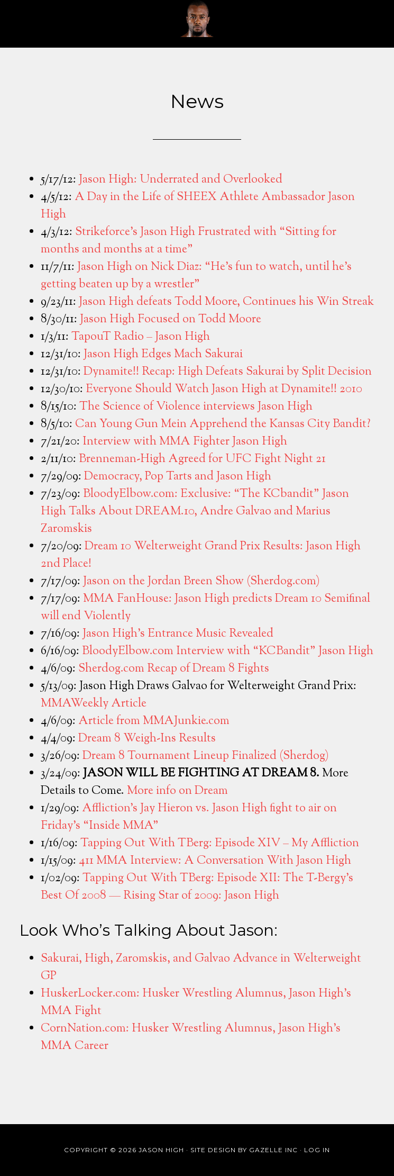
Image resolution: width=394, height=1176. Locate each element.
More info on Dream (177, 791)
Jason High (197, 18)
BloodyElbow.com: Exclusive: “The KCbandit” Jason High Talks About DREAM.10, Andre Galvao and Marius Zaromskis (195, 512)
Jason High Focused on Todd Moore (170, 319)
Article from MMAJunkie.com (154, 721)
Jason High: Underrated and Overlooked (180, 179)
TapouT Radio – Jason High (140, 337)
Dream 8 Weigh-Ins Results (147, 738)
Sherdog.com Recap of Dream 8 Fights (173, 669)
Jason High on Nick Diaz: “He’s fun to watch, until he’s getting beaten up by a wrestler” (196, 276)
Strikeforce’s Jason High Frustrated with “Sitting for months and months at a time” (188, 241)
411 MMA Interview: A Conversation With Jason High (215, 861)
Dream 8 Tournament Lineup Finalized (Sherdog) (206, 756)
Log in (317, 1150)
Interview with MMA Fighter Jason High (185, 441)
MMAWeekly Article (93, 703)
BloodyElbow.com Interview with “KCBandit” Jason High (227, 651)
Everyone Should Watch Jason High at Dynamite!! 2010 (224, 389)
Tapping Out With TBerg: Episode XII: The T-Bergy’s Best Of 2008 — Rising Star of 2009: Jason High (197, 887)
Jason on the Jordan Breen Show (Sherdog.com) (201, 581)
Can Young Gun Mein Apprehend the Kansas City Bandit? (223, 424)
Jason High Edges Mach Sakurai (163, 354)
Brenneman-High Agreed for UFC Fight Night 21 (202, 459)
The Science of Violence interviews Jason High (196, 407)
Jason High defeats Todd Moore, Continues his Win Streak (226, 302)
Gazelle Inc (273, 1150)
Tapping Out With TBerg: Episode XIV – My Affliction (219, 843)
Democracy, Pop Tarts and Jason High (177, 476)
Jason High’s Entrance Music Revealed (178, 634)
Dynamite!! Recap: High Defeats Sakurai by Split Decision (228, 372)
